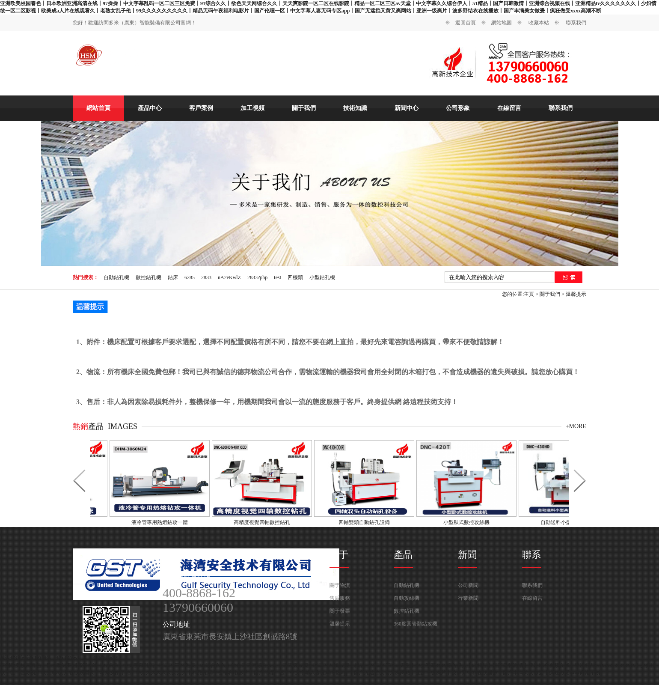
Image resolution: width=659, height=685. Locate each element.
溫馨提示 (576, 294)
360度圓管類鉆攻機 (415, 624)
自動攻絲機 (406, 598)
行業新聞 (468, 598)
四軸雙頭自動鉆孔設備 (366, 522)
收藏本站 (538, 23)
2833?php (257, 277)
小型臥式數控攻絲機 (468, 522)
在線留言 (509, 108)
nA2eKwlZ (229, 277)
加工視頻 (252, 108)
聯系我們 (576, 23)
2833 (206, 277)
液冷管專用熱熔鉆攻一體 (161, 522)
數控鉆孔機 (148, 277)
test (277, 277)
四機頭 (295, 277)
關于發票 (340, 611)
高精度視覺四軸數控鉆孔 (263, 522)
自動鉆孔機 (116, 277)
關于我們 (304, 108)
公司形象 (458, 108)
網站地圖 (501, 23)
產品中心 (150, 108)
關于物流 (340, 585)
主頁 (529, 294)
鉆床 (173, 277)
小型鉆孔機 (322, 277)
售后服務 (340, 598)
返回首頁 (465, 23)
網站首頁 (98, 108)
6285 (189, 277)
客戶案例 (201, 108)
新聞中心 (407, 108)
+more (576, 426)
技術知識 (355, 108)
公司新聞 (468, 585)
